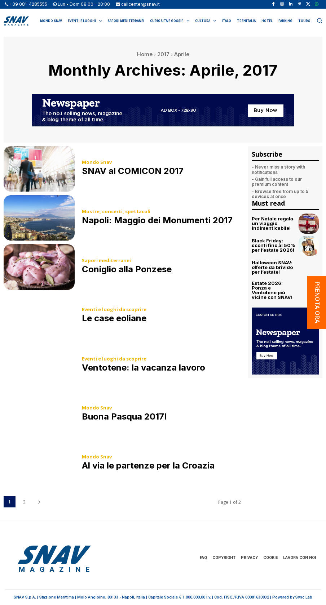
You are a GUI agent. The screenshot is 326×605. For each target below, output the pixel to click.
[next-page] (39, 501)
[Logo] (16, 21)
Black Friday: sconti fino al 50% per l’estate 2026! (273, 245)
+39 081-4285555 (28, 4)
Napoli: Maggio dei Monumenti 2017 (157, 220)
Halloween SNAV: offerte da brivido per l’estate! (272, 267)
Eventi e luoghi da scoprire (114, 309)
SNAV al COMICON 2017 (133, 171)
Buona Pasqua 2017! (124, 416)
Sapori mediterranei (106, 260)
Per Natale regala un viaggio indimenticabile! (272, 223)
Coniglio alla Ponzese (127, 269)
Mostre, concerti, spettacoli (116, 211)
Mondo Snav (97, 162)
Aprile (181, 54)
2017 (163, 54)
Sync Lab (303, 597)
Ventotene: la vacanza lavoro (143, 367)
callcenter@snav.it (140, 4)
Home (145, 54)
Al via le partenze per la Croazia (148, 465)
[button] (319, 20)
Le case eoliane (114, 318)
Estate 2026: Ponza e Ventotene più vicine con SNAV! (272, 290)
